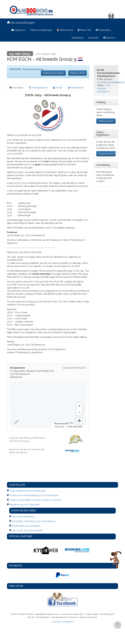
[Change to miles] (64, 423)
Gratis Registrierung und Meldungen (28, 491)
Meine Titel (84, 30)
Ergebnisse (18, 30)
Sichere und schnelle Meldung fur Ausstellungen (34, 495)
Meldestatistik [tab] (76, 87)
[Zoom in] (79, 406)
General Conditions (62, 621)
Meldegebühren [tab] (38, 87)
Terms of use (60, 427)
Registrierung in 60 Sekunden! (25, 504)
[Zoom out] (79, 412)
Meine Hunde (65, 30)
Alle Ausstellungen (21, 22)
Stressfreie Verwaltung (23, 516)
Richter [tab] (57, 87)
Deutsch (109, 38)
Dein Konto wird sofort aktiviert (27, 530)
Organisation (103, 30)
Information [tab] (16, 87)
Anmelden (93, 38)
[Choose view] (79, 421)
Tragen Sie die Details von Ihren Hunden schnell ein (35, 500)
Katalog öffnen (77, 73)
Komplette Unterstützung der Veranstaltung (33, 521)
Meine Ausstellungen (41, 30)
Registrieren (78, 38)
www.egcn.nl (103, 91)
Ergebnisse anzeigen (53, 73)
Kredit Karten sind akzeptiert (26, 526)
